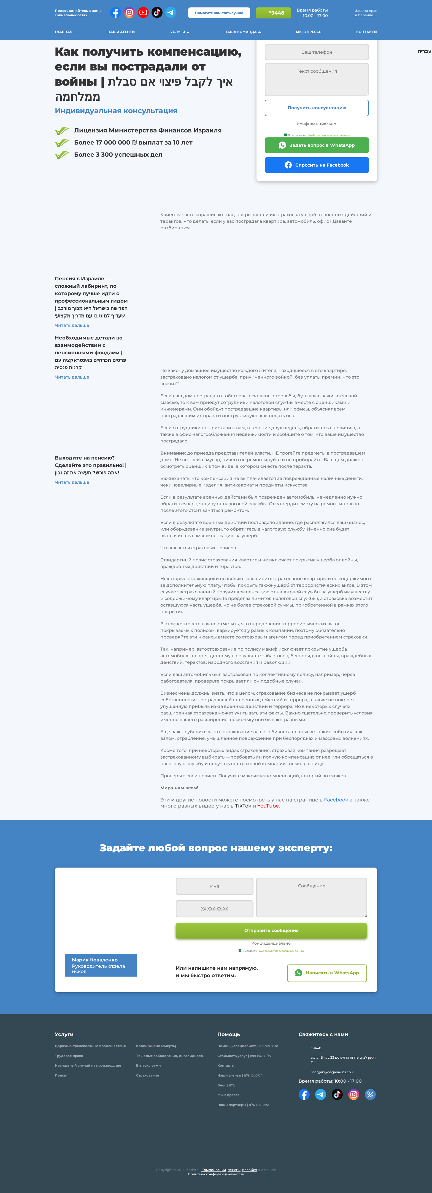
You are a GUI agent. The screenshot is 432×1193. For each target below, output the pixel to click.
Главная (63, 32)
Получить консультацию (317, 107)
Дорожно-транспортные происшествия (90, 1046)
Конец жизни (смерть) (156, 1046)
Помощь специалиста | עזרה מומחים (247, 1046)
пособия (249, 1170)
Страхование (147, 1075)
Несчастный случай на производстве (88, 1065)
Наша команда (241, 32)
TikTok (243, 806)
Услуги (177, 32)
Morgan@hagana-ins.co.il (332, 1072)
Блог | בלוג (226, 1085)
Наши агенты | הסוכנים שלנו (240, 1075)
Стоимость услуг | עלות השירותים (244, 1056)
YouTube (268, 806)
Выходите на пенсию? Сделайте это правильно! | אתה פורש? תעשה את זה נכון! (91, 465)
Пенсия (62, 1075)
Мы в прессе (308, 32)
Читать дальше (72, 325)
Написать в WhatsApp (332, 972)
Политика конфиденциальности (216, 1174)
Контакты (366, 32)
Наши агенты (121, 32)
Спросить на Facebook (322, 165)
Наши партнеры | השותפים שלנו (243, 1105)
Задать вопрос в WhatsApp (322, 145)
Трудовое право (69, 1056)
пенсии (234, 1170)
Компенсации (213, 1170)
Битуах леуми (148, 1065)
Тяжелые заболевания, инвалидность (170, 1056)
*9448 (276, 13)
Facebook (336, 800)
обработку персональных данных (328, 135)
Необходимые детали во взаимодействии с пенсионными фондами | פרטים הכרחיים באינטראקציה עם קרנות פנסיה (90, 353)
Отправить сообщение (271, 930)
